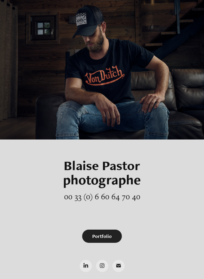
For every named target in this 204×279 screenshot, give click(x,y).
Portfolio (102, 236)
